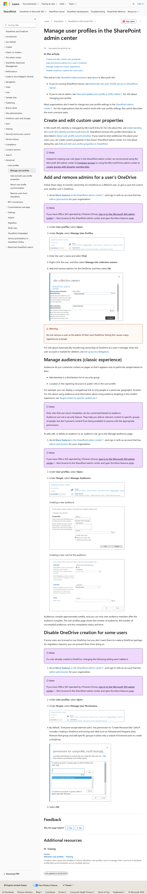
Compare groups (86, 162)
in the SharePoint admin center (78, 195)
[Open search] (133, 3)
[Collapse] (35, 19)
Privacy (61, 892)
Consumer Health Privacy (81, 892)
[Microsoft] (5, 4)
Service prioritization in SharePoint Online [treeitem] (18, 240)
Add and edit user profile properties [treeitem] (21, 177)
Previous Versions (25, 892)
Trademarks (118, 892)
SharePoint (58, 21)
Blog (38, 892)
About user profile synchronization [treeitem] (18, 186)
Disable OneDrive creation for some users (64, 70)
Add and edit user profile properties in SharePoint (83, 143)
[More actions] (140, 21)
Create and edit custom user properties (63, 59)
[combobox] (19, 25)
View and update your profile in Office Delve (98, 93)
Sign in (141, 3)
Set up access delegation (96, 351)
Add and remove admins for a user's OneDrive (66, 62)
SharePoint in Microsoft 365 (80, 21)
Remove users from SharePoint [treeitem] (18, 195)
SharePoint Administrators (74, 77)
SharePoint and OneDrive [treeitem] (17, 31)
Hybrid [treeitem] (11, 217)
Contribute (50, 892)
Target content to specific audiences (77, 397)
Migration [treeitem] (12, 222)
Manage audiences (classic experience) (63, 66)
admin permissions (58, 199)
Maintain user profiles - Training (58, 856)
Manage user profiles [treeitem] (19, 170)
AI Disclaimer (8, 892)
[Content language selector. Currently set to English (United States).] (15, 885)
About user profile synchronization (74, 135)
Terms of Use (103, 892)
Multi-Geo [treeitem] (12, 228)
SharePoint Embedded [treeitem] (17, 233)
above (95, 77)
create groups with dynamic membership (67, 166)
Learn (46, 21)
